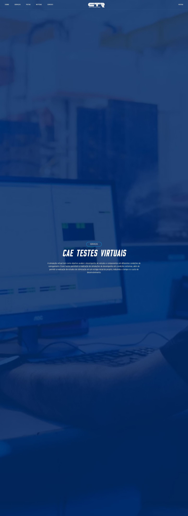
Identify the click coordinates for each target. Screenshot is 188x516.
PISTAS (28, 4)
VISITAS (180, 4)
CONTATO (50, 4)
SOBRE (7, 4)
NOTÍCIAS (39, 4)
